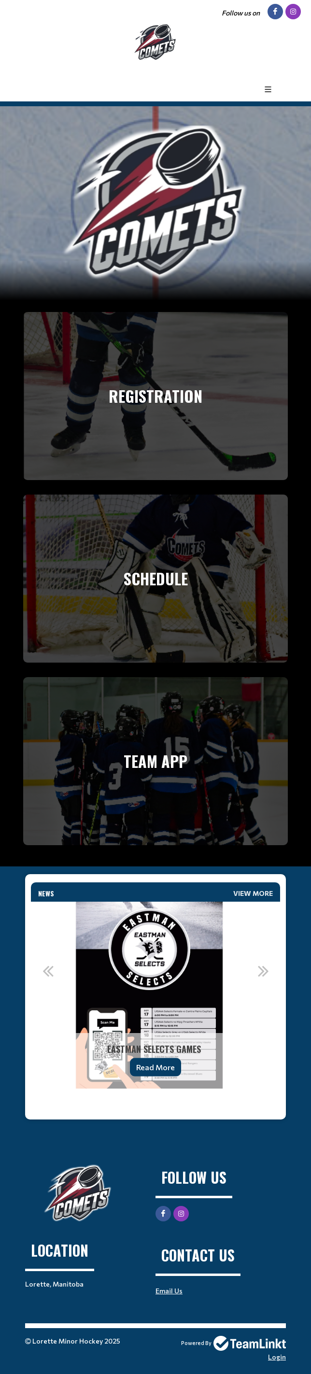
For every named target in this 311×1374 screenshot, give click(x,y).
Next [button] (263, 971)
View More (253, 893)
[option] (155, 995)
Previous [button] (48, 971)
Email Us (169, 1291)
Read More (155, 1067)
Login (277, 1357)
